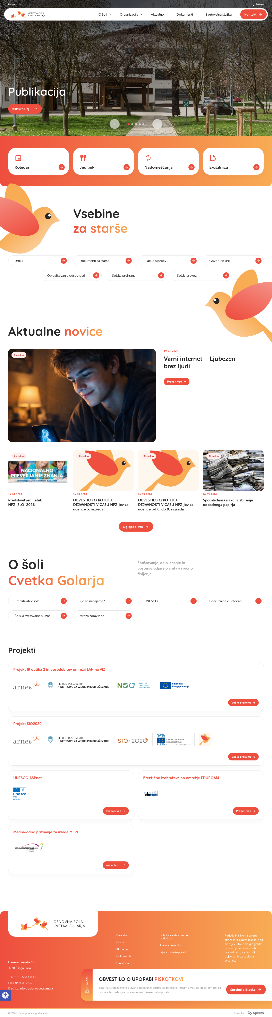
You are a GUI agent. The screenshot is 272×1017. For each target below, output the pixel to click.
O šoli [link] (120, 942)
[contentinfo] (136, 171)
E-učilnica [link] (122, 963)
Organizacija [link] (129, 14)
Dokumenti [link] (123, 956)
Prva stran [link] (122, 935)
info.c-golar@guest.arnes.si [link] (37, 988)
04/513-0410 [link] (24, 983)
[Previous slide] (115, 124)
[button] (129, 124)
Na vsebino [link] (14, 4)
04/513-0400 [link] (28, 977)
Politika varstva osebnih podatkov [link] (175, 936)
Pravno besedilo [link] (170, 945)
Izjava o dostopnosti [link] (173, 952)
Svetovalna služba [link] (219, 14)
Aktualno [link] (122, 949)
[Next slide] (157, 124)
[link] (25, 109)
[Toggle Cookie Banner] (87, 985)
